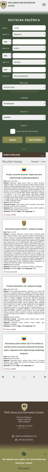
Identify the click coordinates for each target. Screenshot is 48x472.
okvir (24, 209)
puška (20, 208)
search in (5, 34)
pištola (16, 208)
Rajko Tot (10, 232)
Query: (4, 28)
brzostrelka (26, 208)
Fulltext (8, 215)
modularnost (38, 266)
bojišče (38, 322)
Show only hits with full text (27, 131)
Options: (24, 125)
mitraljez (14, 324)
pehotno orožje (29, 322)
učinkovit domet (8, 209)
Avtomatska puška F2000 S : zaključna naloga (24, 229)
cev (27, 209)
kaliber (36, 208)
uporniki (37, 362)
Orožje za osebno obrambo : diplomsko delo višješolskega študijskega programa (24, 176)
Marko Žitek (11, 289)
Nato (11, 208)
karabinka (41, 208)
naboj (31, 208)
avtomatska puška (15, 266)
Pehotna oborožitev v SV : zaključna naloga (24, 286)
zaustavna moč (18, 209)
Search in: (24, 111)
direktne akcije (27, 360)
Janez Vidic (11, 181)
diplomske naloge (13, 364)
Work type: (24, 83)
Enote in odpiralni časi (26, 436)
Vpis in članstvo (25, 440)
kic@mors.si (25, 428)
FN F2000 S (31, 266)
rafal (43, 322)
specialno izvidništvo (28, 362)
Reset (24, 149)
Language (24, 98)
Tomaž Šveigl (11, 356)
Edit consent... (24, 468)
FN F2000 (24, 266)
